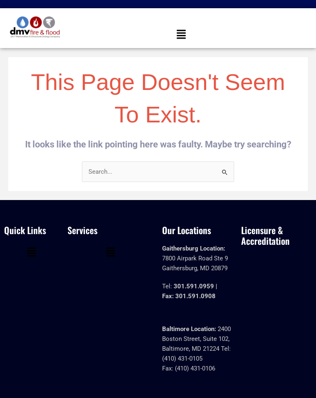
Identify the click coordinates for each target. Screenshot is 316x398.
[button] (181, 35)
